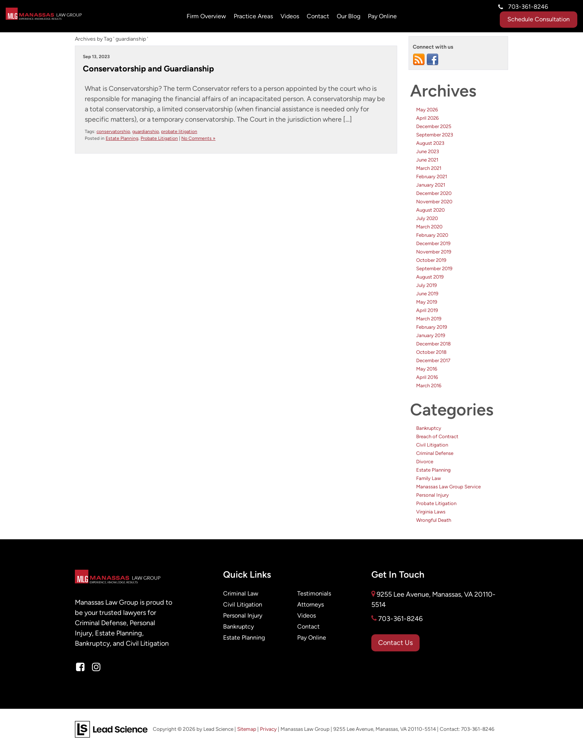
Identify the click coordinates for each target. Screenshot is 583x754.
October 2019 (431, 260)
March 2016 (428, 385)
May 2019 (426, 302)
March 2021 (428, 168)
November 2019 (433, 252)
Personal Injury (432, 495)
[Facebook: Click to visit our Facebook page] (80, 667)
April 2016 (427, 377)
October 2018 (431, 352)
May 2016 (426, 369)
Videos (289, 16)
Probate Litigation (159, 138)
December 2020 (434, 193)
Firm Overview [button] (206, 16)
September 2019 (434, 268)
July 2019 (426, 285)
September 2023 (434, 135)
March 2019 (428, 319)
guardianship (145, 131)
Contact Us (395, 643)
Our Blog (348, 16)
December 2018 (433, 344)
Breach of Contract (437, 436)
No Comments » (198, 138)
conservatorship (113, 131)
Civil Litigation (432, 445)
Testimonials (314, 593)
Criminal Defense (434, 453)
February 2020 (432, 235)
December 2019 (433, 243)
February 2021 (431, 176)
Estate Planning (122, 138)
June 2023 (427, 151)
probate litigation (179, 131)
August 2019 (430, 277)
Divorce (424, 461)
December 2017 (433, 360)
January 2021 (430, 185)
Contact (318, 16)
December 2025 (433, 126)
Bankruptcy (428, 428)
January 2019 (430, 335)
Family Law (428, 478)
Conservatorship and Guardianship (148, 68)
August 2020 (430, 210)
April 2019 (427, 310)
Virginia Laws (430, 512)
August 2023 (430, 143)
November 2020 (434, 201)
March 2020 (429, 227)
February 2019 (431, 327)
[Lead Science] (111, 728)
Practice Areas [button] (253, 16)
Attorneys (310, 604)
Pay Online (311, 637)
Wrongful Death (433, 520)
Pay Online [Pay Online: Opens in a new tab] (382, 16)
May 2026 (427, 109)
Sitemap (246, 729)
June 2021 (427, 160)
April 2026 (427, 118)
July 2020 (427, 218)
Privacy (268, 729)
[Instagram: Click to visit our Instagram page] (96, 667)
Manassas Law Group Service (448, 486)
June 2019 (427, 293)
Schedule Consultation (538, 19)
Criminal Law (240, 593)
